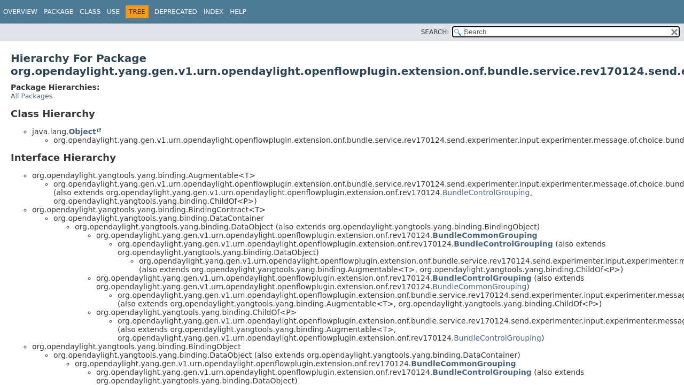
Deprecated (175, 12)
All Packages (31, 96)
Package (58, 12)
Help (238, 12)
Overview (20, 12)
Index (214, 12)
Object (82, 131)
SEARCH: (435, 32)
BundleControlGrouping (486, 192)
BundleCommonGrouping (484, 235)
